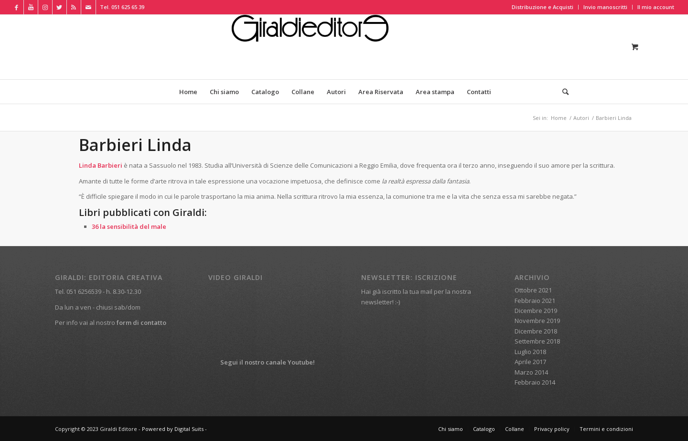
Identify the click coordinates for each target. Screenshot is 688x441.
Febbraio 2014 (535, 382)
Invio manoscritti (605, 7)
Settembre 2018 (537, 341)
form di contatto (141, 322)
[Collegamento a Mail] (88, 7)
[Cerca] (562, 92)
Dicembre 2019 (536, 310)
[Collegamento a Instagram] (45, 7)
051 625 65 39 (127, 7)
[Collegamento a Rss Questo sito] (74, 7)
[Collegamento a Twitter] (59, 7)
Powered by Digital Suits (173, 428)
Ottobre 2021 (533, 290)
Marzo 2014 (531, 372)
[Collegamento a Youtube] (31, 7)
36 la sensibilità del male (129, 226)
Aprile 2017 (530, 361)
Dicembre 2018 (536, 331)
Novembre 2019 (537, 320)
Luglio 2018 (530, 351)
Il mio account (655, 7)
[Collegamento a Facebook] (16, 7)
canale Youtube (289, 362)
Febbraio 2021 (535, 300)
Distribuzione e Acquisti (542, 7)
